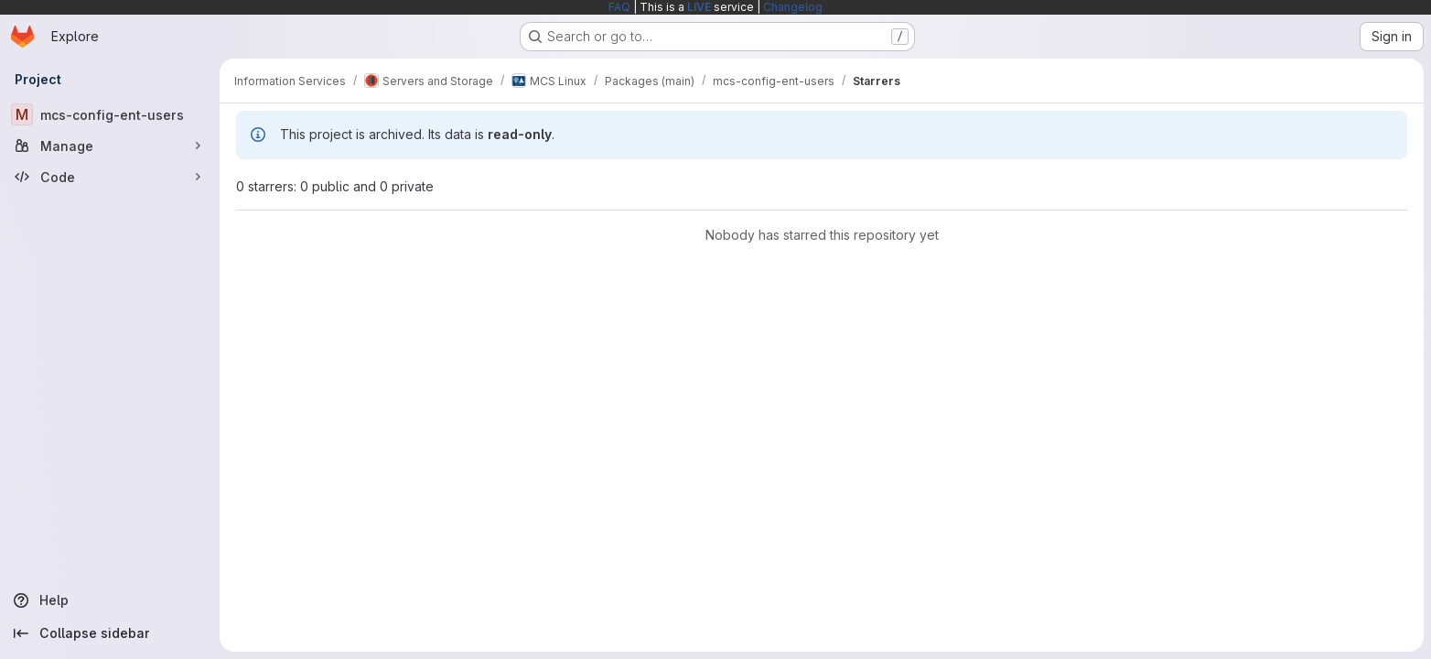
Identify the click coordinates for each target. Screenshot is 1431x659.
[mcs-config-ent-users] (109, 114)
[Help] (109, 600)
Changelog (793, 7)
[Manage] (109, 145)
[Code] (109, 176)
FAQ (619, 7)
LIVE (699, 7)
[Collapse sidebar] (109, 633)
